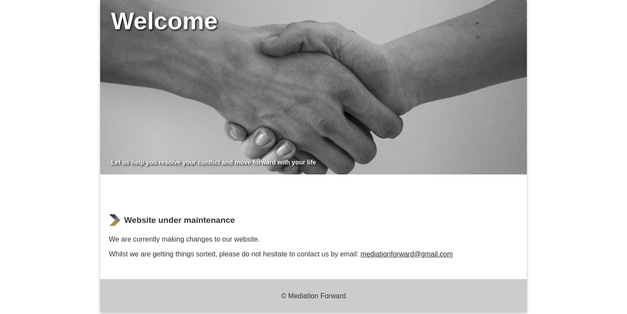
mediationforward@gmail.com (407, 254)
